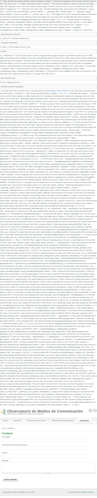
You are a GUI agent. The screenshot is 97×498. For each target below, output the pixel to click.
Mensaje (5, 461)
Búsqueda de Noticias (36, 421)
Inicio (5, 421)
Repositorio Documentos (63, 421)
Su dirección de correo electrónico (15, 445)
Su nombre (6, 437)
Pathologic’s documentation (58, 91)
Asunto (5, 453)
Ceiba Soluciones (87, 494)
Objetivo (17, 421)
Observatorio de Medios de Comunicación (45, 411)
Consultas (84, 421)
